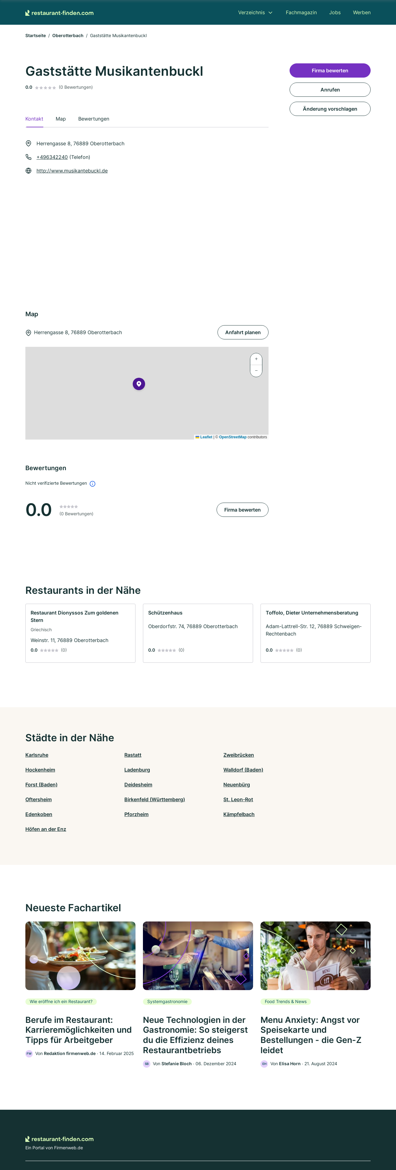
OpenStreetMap (233, 437)
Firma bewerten (242, 510)
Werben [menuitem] (362, 12)
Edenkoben (38, 799)
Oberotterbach (68, 35)
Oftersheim (125, 784)
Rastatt (120, 755)
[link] (80, 633)
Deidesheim (298, 770)
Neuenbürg (38, 784)
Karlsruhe (36, 755)
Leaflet (204, 437)
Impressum (276, 1143)
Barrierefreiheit (180, 1143)
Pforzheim (124, 799)
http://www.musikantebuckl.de (72, 171)
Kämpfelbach (213, 799)
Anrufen (330, 90)
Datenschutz (147, 1143)
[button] (139, 385)
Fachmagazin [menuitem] (301, 12)
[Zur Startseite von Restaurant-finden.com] (59, 12)
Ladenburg (38, 770)
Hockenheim (299, 755)
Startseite (35, 35)
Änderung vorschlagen (330, 109)
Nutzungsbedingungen (223, 1143)
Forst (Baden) (214, 770)
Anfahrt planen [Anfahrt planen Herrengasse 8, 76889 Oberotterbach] (243, 332)
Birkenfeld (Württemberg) (228, 784)
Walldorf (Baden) (132, 770)
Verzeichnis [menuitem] (251, 12)
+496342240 (52, 157)
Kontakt (121, 1143)
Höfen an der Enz (304, 799)
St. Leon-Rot (299, 784)
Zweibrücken (213, 755)
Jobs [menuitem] (335, 12)
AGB (255, 1143)
